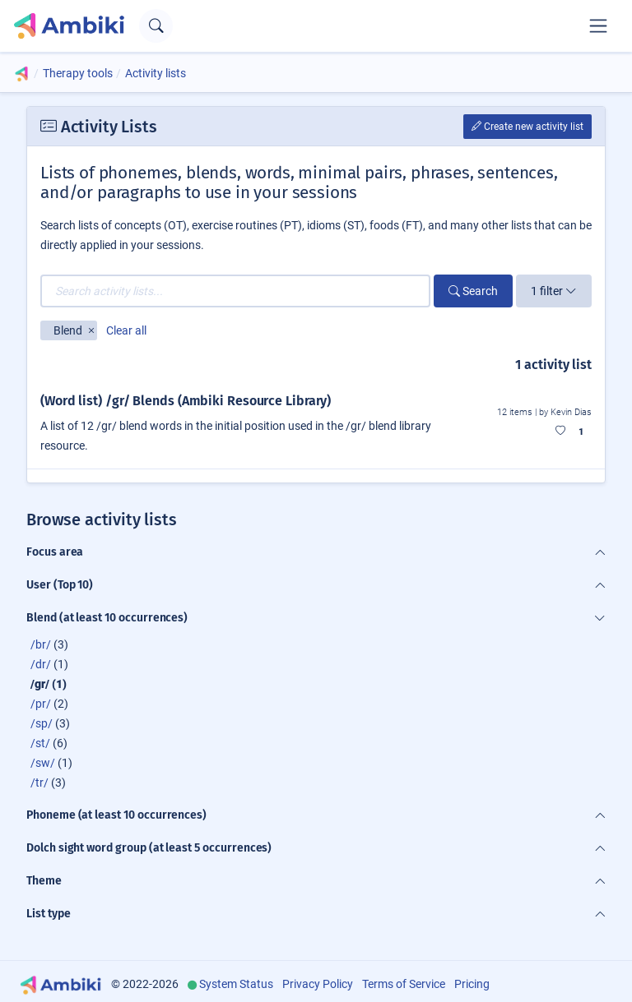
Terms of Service (403, 983)
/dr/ (40, 664)
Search (473, 291)
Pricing (472, 983)
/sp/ (41, 723)
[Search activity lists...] (235, 291)
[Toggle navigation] (598, 25)
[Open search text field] (156, 26)
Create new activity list (527, 126)
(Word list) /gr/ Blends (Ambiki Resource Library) (185, 401)
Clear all (126, 330)
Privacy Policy (317, 983)
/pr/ (40, 703)
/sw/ (42, 762)
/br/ (40, 644)
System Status (236, 983)
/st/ (40, 743)
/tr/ (39, 782)
